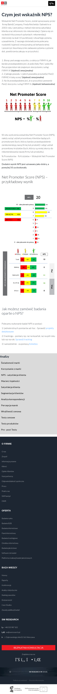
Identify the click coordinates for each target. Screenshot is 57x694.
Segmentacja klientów (12, 393)
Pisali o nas (6, 491)
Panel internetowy (9, 533)
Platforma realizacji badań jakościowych (17, 558)
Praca (4, 486)
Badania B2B (7, 523)
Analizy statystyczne (9, 590)
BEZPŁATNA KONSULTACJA (28, 647)
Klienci (4, 466)
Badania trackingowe (10, 538)
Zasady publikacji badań (11, 610)
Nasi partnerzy (7, 476)
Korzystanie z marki (11, 368)
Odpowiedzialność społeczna (13, 481)
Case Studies (7, 605)
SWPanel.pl (6, 496)
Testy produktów (9, 423)
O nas (4, 451)
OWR (4, 501)
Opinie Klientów (8, 471)
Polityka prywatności (20, 680)
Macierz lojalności (10, 381)
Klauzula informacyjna (36, 680)
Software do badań (9, 553)
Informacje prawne (9, 461)
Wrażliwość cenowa (11, 411)
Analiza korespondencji (13, 399)
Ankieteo (33, 343)
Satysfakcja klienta (10, 387)
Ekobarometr (7, 600)
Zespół (4, 456)
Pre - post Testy (9, 429)
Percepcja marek (9, 405)
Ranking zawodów (8, 595)
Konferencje (6, 585)
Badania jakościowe (9, 548)
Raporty (5, 580)
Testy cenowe (8, 417)
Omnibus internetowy (10, 543)
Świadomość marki (10, 362)
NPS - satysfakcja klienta (13, 375)
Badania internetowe (10, 528)
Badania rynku (7, 518)
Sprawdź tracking (24, 339)
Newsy (4, 575)
